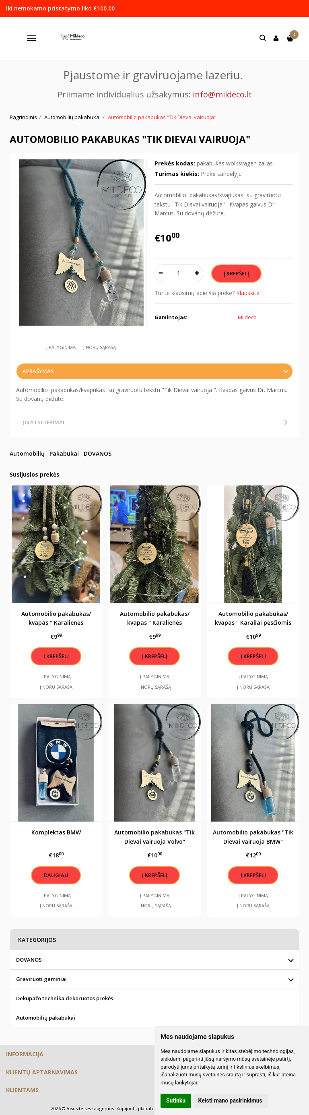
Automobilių (27, 453)
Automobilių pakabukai (45, 1017)
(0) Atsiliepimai (43, 422)
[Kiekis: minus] (160, 273)
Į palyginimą (61, 347)
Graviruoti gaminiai (41, 979)
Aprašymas (38, 371)
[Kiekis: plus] (197, 273)
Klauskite (248, 293)
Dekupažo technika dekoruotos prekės (64, 998)
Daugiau (56, 875)
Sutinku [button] (175, 1100)
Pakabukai (64, 453)
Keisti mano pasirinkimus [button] (230, 1100)
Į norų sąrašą (99, 347)
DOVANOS (97, 453)
